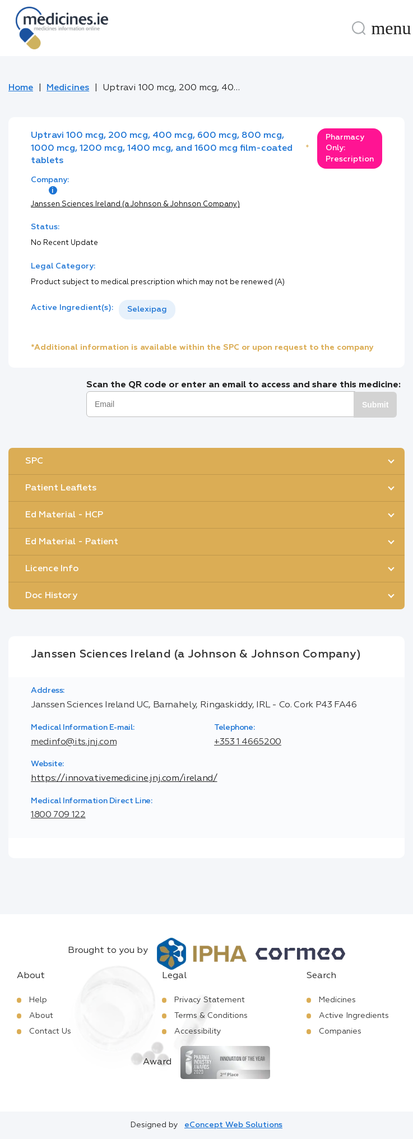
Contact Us (50, 1031)
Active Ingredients (354, 1016)
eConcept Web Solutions (233, 1125)
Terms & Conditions (211, 1016)
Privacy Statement (209, 1000)
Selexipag (147, 309)
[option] (147, 310)
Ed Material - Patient (71, 542)
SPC (34, 461)
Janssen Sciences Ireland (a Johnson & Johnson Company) (135, 204)
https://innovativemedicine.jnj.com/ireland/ (124, 778)
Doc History (51, 595)
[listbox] (147, 310)
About (41, 1016)
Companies (340, 1031)
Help (38, 1000)
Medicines (68, 88)
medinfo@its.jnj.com (74, 742)
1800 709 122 (58, 815)
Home (20, 88)
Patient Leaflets (60, 488)
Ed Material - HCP (64, 515)
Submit (375, 404)
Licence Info (51, 568)
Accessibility (197, 1031)
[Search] (358, 28)
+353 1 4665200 (247, 742)
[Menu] (391, 28)
